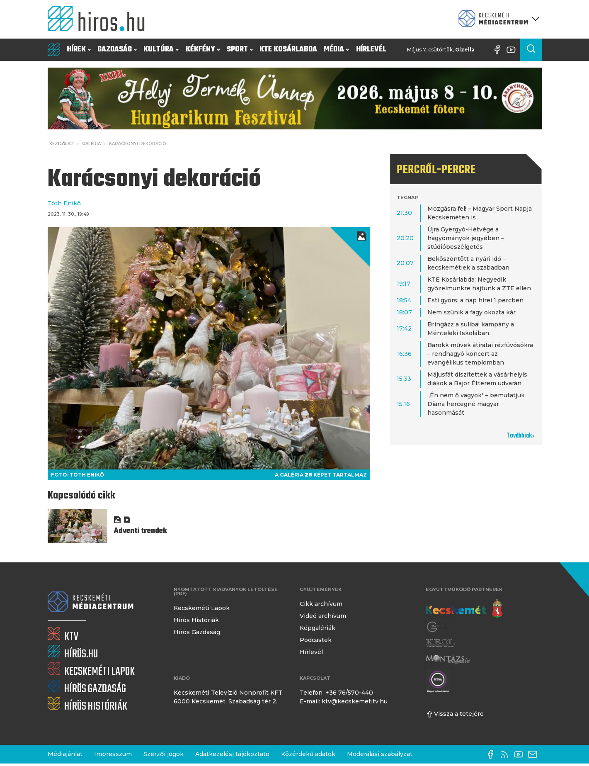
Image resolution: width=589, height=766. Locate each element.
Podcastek (316, 640)
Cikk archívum (321, 604)
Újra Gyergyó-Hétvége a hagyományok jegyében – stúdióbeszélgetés (465, 238)
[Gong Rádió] (437, 627)
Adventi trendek (140, 531)
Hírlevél (371, 50)
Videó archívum (323, 616)
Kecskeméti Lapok (202, 608)
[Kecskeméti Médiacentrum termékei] (497, 19)
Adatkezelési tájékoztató (232, 754)
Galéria (91, 143)
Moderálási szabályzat (379, 754)
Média (336, 50)
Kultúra (161, 50)
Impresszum (113, 754)
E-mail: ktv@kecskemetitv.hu (344, 701)
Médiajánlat (65, 754)
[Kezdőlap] (99, 19)
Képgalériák (317, 628)
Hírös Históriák (196, 620)
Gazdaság (117, 50)
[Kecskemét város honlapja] (464, 609)
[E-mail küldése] (535, 754)
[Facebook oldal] (499, 50)
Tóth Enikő (64, 203)
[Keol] (440, 643)
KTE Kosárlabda (288, 50)
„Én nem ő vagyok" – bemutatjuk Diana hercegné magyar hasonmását (476, 404)
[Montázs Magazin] (448, 659)
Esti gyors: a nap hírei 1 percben (475, 300)
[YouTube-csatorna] (513, 50)
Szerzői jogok (163, 754)
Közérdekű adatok (308, 754)
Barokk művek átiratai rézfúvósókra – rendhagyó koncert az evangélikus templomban (480, 353)
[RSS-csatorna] (506, 754)
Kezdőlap (61, 143)
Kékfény (203, 50)
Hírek (79, 50)
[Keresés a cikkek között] (531, 50)
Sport (240, 50)
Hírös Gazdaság (197, 632)
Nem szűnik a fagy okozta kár (471, 312)
